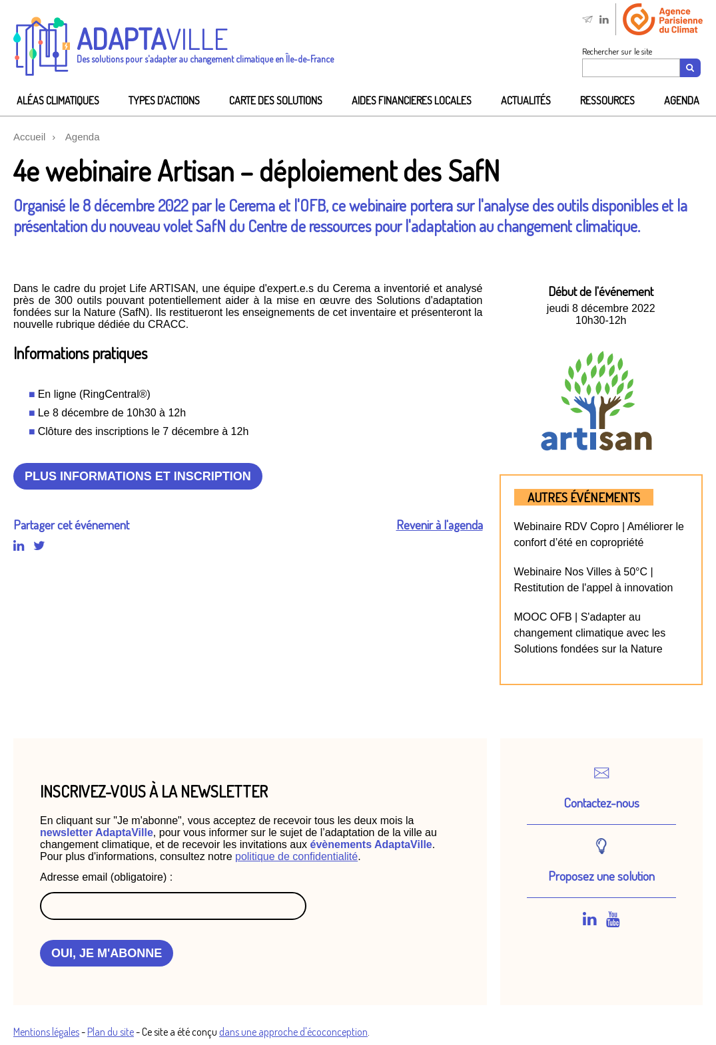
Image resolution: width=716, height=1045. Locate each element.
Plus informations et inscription (138, 476)
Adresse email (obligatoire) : (106, 877)
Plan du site (110, 1031)
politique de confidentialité (296, 856)
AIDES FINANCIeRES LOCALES (412, 100)
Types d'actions (164, 100)
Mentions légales (46, 1031)
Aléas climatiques (58, 100)
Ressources (607, 100)
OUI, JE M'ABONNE (106, 953)
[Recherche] (690, 68)
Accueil (29, 136)
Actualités (526, 100)
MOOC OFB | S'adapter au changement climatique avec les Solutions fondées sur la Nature (590, 633)
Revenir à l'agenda (439, 524)
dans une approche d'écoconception (293, 1031)
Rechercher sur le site (617, 51)
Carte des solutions (275, 100)
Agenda (681, 100)
